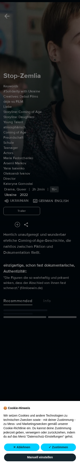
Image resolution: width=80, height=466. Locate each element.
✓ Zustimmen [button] (58, 447)
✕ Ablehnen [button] (21, 447)
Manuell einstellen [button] (40, 457)
